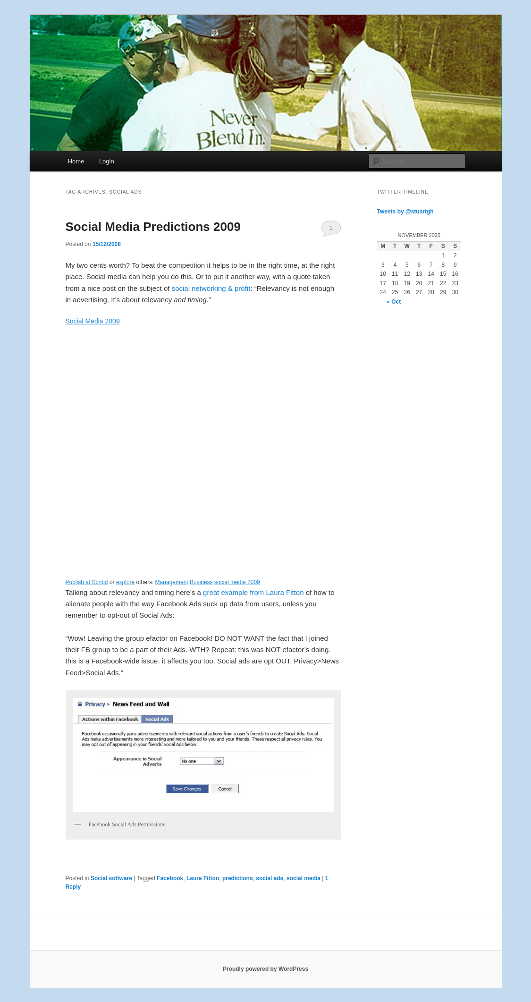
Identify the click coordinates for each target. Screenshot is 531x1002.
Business (201, 582)
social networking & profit (211, 288)
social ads (269, 878)
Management (171, 582)
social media (303, 878)
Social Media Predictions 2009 (153, 227)
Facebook (170, 878)
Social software (111, 878)
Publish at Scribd (87, 582)
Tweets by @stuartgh (405, 211)
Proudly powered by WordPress (265, 969)
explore (125, 582)
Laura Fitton (202, 878)
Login (106, 161)
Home (76, 161)
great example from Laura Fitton (253, 592)
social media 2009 (237, 582)
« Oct (394, 301)
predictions (237, 878)
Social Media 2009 (93, 321)
